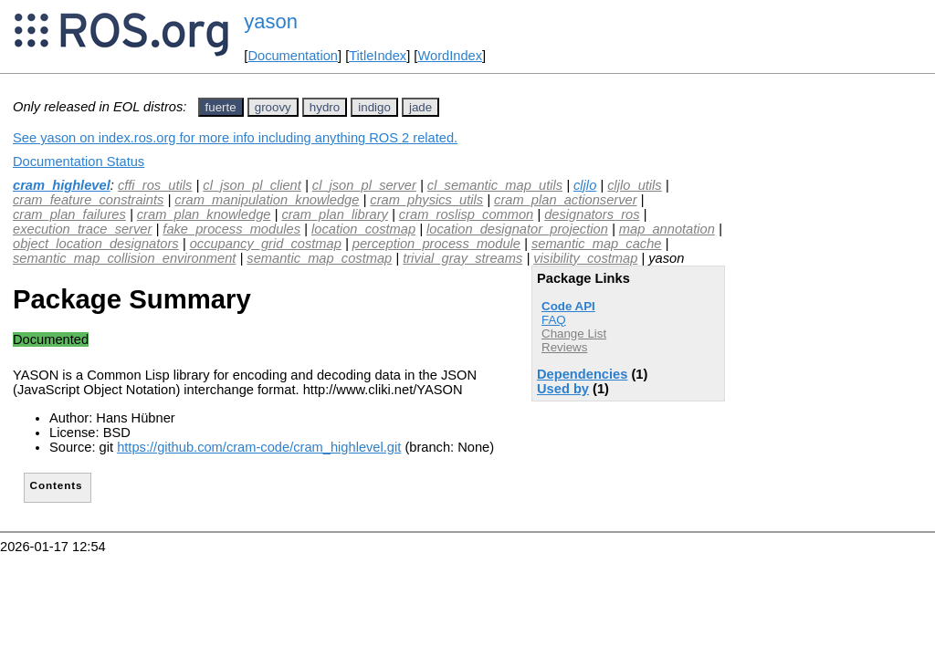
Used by (563, 388)
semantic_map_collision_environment (124, 258)
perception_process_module (436, 243)
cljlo (584, 185)
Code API (568, 306)
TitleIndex (377, 55)
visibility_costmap (585, 258)
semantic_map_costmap (319, 258)
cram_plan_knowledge (204, 214)
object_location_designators (96, 243)
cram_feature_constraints (88, 200)
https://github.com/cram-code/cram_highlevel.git (259, 447)
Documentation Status (78, 161)
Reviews (564, 347)
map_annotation (667, 229)
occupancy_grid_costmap (265, 243)
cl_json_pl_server (364, 185)
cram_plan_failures (69, 214)
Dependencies (582, 374)
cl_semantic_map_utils (494, 185)
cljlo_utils (634, 185)
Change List (573, 333)
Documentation (292, 55)
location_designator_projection (517, 229)
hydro (325, 107)
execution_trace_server (82, 229)
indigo (374, 107)
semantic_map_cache (596, 243)
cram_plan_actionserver (565, 200)
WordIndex (449, 55)
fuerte (220, 107)
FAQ (553, 320)
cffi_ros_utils (155, 185)
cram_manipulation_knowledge (266, 200)
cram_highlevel (61, 185)
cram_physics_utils (426, 200)
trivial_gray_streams (462, 258)
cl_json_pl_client (252, 185)
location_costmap (363, 229)
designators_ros (591, 214)
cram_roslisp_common (466, 214)
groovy (273, 107)
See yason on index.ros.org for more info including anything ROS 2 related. (235, 137)
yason (271, 21)
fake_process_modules (231, 229)
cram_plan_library (334, 214)
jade (420, 107)
